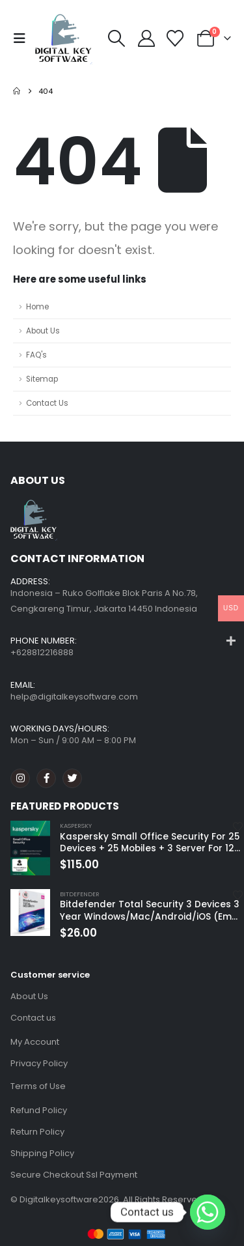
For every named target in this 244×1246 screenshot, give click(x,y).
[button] (23, 38)
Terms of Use (38, 1086)
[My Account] (146, 38)
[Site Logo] (63, 38)
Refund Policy (38, 1110)
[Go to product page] (30, 848)
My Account (34, 1042)
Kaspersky (76, 825)
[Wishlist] (175, 38)
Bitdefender (80, 894)
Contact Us (47, 403)
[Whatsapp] (207, 1212)
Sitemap (42, 379)
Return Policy (37, 1132)
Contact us (33, 1018)
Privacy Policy (39, 1063)
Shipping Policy (42, 1153)
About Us (43, 331)
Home (37, 307)
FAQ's (36, 355)
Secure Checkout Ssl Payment (73, 1174)
